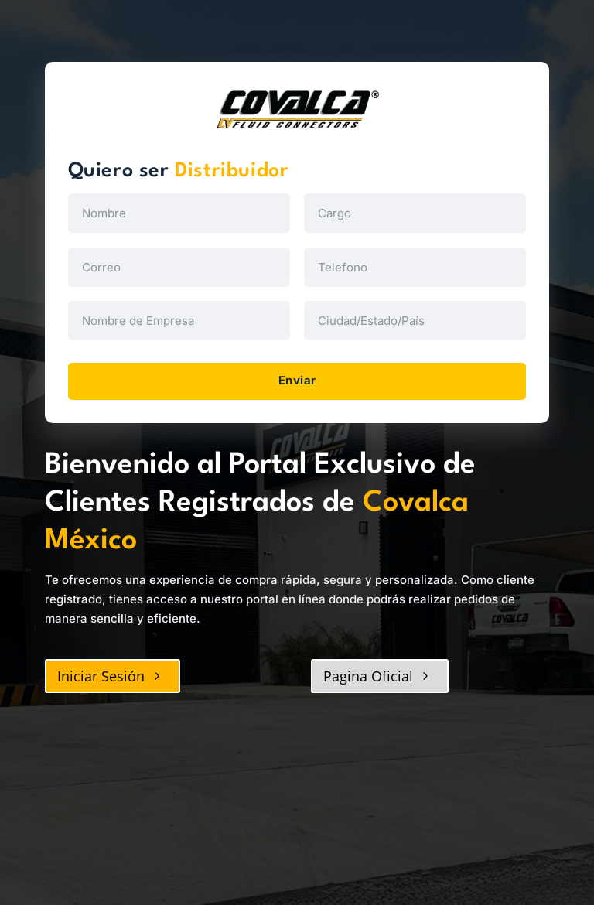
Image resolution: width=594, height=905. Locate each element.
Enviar (297, 381)
